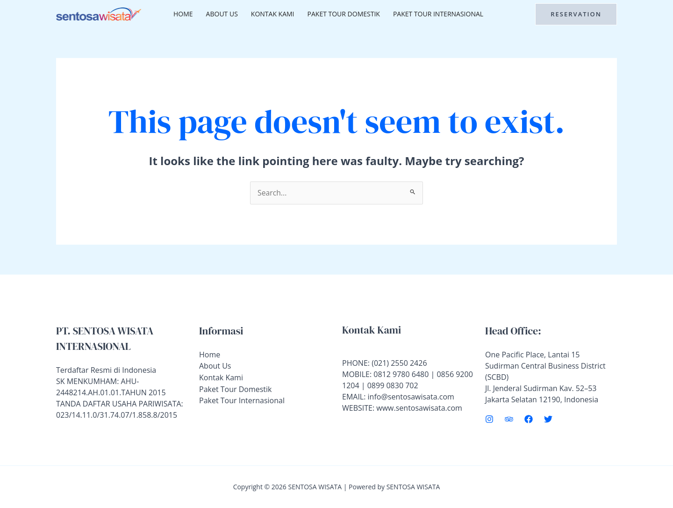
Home (183, 13)
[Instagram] (489, 419)
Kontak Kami (272, 13)
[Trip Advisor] (509, 419)
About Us (222, 13)
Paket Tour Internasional (438, 13)
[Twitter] (548, 419)
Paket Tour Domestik (344, 13)
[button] (576, 14)
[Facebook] (528, 419)
